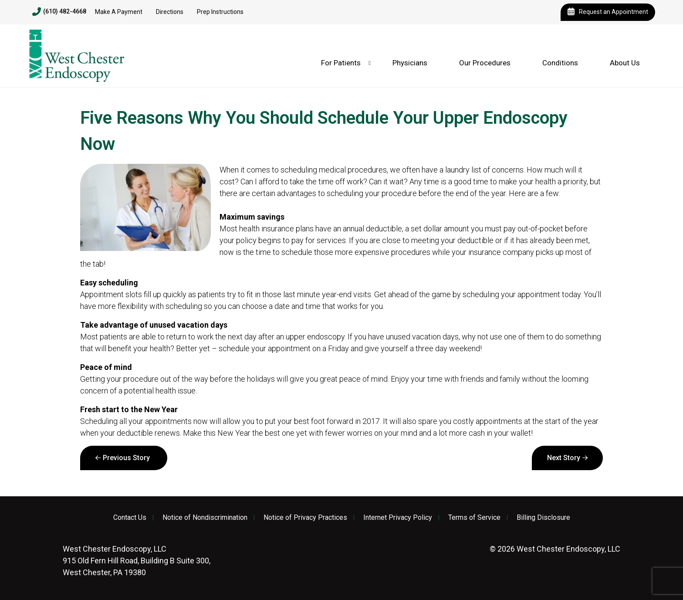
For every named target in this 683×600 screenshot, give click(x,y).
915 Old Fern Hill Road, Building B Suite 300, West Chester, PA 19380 (136, 560)
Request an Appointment (608, 12)
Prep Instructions (220, 11)
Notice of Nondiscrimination (204, 517)
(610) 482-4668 (59, 11)
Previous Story (126, 458)
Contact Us (129, 517)
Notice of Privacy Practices (305, 517)
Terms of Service (474, 517)
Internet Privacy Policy (397, 517)
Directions (169, 11)
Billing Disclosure (543, 517)
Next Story (563, 458)
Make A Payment (118, 11)
